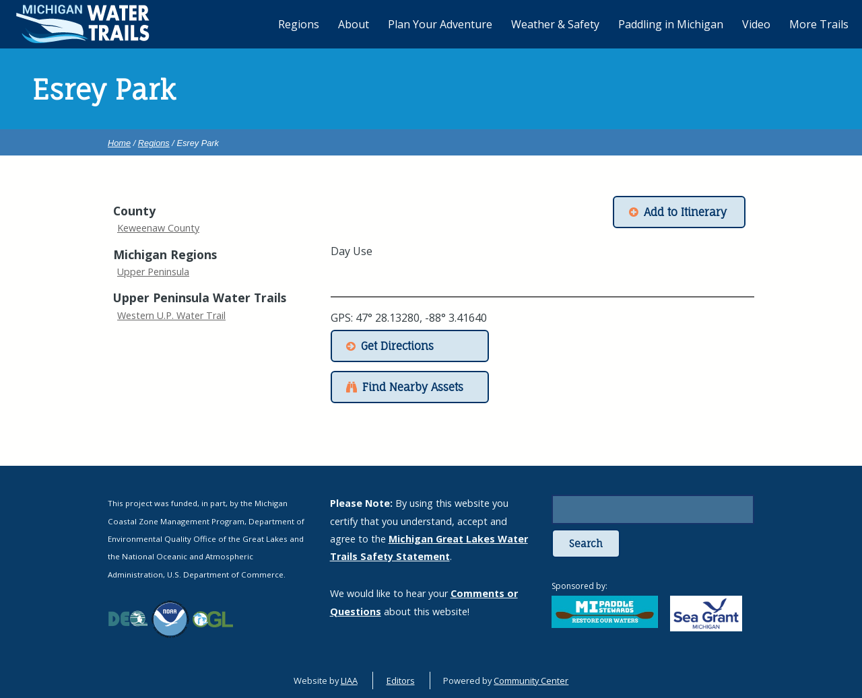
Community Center (531, 680)
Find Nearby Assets (412, 387)
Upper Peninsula (153, 271)
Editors (401, 680)
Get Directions (397, 346)
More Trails (819, 24)
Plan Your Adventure (440, 24)
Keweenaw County (158, 227)
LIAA (349, 680)
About (353, 24)
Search (586, 543)
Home (119, 143)
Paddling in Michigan (670, 24)
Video (756, 24)
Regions (154, 143)
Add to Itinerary (685, 212)
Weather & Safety (555, 24)
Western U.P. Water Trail (171, 315)
